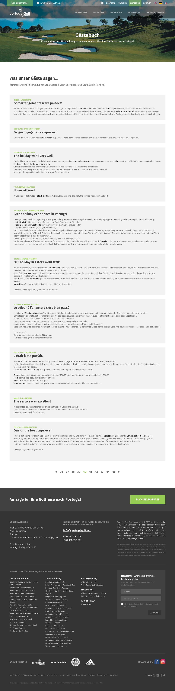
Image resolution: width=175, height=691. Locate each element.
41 (90, 471)
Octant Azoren (86, 604)
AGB (136, 606)
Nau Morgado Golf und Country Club (59, 631)
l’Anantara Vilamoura (33, 313)
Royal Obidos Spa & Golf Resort (23, 597)
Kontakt (147, 3)
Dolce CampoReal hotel (108, 436)
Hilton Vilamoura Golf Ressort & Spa (60, 585)
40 (84, 471)
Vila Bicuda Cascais (17, 628)
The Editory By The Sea (19, 631)
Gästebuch (135, 3)
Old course (46, 335)
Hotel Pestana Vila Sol (54, 602)
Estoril (74, 161)
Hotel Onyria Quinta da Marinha (22, 594)
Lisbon (116, 161)
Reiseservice (134, 12)
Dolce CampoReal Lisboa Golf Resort (25, 613)
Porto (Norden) (89, 579)
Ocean (49, 138)
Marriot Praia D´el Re (29, 370)
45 (113, 471)
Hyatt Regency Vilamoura (55, 611)
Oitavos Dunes (23, 164)
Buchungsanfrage (19, 3)
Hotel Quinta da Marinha (24, 273)
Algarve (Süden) (53, 579)
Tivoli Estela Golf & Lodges (92, 585)
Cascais (17, 167)
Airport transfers (21, 284)
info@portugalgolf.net (77, 530)
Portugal (110, 3)
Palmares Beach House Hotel (57, 617)
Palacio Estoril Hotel (125, 111)
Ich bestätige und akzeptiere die (139, 605)
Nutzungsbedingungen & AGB (21, 683)
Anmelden (154, 613)
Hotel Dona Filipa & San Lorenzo (58, 608)
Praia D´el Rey (21, 225)
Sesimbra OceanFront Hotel (21, 619)
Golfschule (116, 12)
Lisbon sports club (41, 164)
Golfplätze (98, 12)
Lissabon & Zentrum (19, 579)
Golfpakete (81, 12)
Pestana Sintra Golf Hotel (20, 610)
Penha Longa (87, 161)
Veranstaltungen (155, 12)
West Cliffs (36, 225)
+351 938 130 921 (72, 540)
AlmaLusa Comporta (18, 622)
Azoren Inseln (88, 601)
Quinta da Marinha (31, 279)
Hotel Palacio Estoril (52, 268)
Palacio (104, 241)
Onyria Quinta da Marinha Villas (22, 588)
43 (101, 471)
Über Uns (122, 3)
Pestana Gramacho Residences (58, 643)
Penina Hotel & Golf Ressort (56, 614)
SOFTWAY (99, 683)
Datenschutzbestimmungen (144, 604)
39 (78, 471)
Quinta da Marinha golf (107, 109)
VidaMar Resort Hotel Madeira (93, 593)
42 (96, 471)
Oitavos (17, 375)
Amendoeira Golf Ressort (55, 605)
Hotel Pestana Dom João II (56, 582)
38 (73, 471)
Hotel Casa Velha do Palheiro (93, 596)
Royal (41, 138)
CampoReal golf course (137, 436)
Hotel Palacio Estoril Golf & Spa (22, 590)
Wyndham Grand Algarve (55, 634)
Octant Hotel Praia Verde (55, 629)
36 (61, 471)
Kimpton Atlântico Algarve (55, 597)
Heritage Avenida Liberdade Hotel (23, 625)
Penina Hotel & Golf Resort (41, 196)
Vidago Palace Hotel (89, 582)
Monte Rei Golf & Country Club (57, 637)
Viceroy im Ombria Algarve (56, 646)
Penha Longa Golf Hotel (19, 616)
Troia (16, 378)
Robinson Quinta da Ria (54, 626)
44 (108, 471)
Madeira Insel (87, 590)
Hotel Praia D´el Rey (24, 222)
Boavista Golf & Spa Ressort (56, 588)
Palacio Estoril (86, 109)
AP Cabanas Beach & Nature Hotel (59, 640)
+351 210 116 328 (72, 536)
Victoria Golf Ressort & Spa (56, 599)
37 (67, 471)
